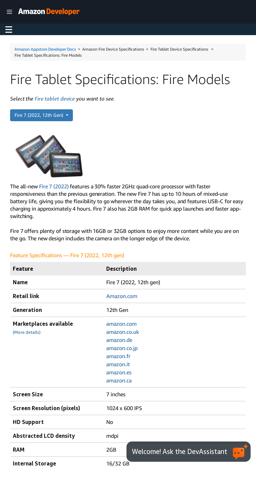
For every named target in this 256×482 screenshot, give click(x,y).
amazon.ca (119, 380)
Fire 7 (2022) (54, 186)
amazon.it (118, 364)
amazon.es (119, 372)
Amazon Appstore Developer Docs (45, 49)
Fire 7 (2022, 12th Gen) (39, 115)
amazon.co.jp (122, 348)
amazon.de (119, 340)
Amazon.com (121, 296)
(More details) (26, 332)
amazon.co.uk (122, 331)
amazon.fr (118, 356)
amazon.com (121, 323)
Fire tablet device (55, 98)
